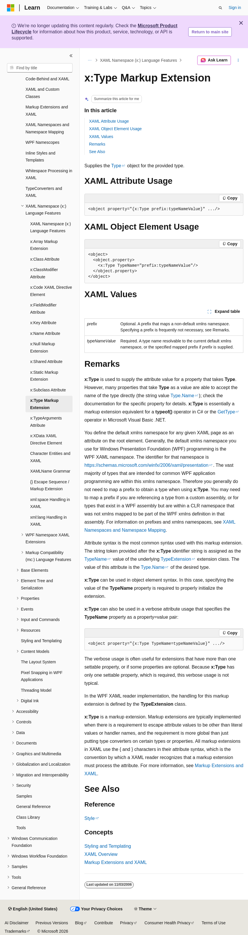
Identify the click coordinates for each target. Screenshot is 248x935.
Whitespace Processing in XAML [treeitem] (49, 174)
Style (89, 818)
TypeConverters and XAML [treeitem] (44, 192)
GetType (226, 411)
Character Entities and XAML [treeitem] (50, 457)
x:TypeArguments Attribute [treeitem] (46, 422)
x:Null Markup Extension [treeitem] (42, 347)
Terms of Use (213, 923)
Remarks (97, 144)
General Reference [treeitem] (33, 806)
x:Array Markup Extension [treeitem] (44, 245)
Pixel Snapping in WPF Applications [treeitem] (41, 676)
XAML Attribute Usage (109, 121)
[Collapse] (71, 55)
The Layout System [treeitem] (38, 662)
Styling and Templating (107, 846)
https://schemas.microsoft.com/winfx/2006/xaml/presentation (146, 465)
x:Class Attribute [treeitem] (44, 259)
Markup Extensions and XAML (115, 862)
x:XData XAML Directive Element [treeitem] (46, 439)
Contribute (103, 923)
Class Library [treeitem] (28, 817)
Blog (79, 923)
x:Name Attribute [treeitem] (45, 333)
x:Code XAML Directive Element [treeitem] (51, 291)
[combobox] (40, 67)
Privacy (126, 923)
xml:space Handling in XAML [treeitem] (50, 503)
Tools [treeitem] (21, 827)
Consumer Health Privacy (167, 923)
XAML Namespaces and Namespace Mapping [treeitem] (47, 128)
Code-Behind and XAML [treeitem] (47, 79)
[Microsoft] (11, 8)
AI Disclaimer (16, 923)
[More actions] (238, 60)
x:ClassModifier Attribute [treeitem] (44, 273)
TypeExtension (176, 559)
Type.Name (182, 395)
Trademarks (15, 931)
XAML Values (101, 136)
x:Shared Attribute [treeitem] (46, 361)
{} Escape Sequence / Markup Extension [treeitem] (49, 485)
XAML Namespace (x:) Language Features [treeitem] (50, 227)
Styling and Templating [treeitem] (41, 640)
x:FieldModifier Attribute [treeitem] (43, 309)
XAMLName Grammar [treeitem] (50, 471)
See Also (97, 151)
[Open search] (220, 8)
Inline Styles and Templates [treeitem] (40, 157)
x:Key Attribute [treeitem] (43, 322)
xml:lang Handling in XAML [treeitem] (48, 521)
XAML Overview (100, 854)
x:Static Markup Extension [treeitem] (44, 376)
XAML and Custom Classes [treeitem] (42, 93)
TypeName (95, 559)
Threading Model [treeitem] (36, 690)
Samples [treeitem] (24, 796)
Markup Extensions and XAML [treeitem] (47, 111)
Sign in (235, 7)
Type (116, 165)
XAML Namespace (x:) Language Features (138, 60)
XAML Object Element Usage (115, 128)
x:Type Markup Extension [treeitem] (44, 404)
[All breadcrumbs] (89, 60)
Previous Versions (51, 923)
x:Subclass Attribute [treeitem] (48, 390)
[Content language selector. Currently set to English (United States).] (33, 909)
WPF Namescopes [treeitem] (42, 142)
